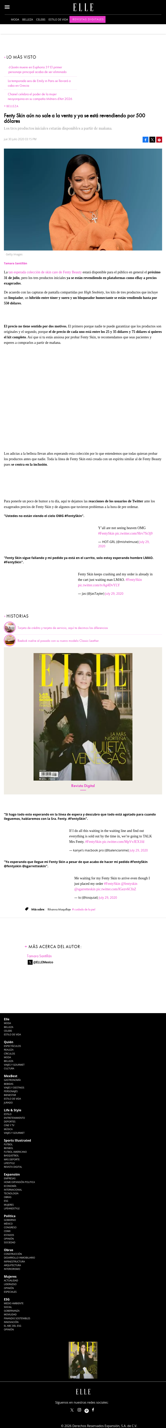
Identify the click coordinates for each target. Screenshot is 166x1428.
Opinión (9, 1238)
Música (8, 1129)
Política (9, 1216)
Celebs (40, 19)
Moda (15, 19)
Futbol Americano (15, 1151)
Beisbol (8, 1148)
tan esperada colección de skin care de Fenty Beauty (45, 272)
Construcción (13, 1254)
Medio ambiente (13, 1303)
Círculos (9, 1053)
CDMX (7, 1231)
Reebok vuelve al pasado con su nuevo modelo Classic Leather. (58, 641)
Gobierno (10, 1220)
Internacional (13, 1189)
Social (8, 1307)
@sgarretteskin (85, 889)
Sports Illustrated (17, 1140)
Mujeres (9, 1204)
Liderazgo (10, 1284)
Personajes (11, 1091)
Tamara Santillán (39, 956)
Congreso (10, 1227)
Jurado (8, 1102)
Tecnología (11, 1193)
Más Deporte (12, 1159)
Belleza (27, 19)
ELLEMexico (72, 1410)
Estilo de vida (58, 19)
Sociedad (9, 1242)
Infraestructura (14, 1261)
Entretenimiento (14, 1118)
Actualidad (11, 1280)
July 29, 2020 (114, 593)
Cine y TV (9, 1125)
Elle (6, 1019)
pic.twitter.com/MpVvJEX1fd (123, 842)
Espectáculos (12, 1046)
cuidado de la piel (84, 909)
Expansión (12, 1174)
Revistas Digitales (88, 19)
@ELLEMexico (43, 962)
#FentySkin (106, 533)
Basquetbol (11, 1155)
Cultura (9, 1068)
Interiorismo (12, 1269)
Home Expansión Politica (19, 1182)
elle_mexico (82, 1408)
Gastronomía (12, 1080)
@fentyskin (129, 884)
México (8, 1223)
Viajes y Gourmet (14, 1064)
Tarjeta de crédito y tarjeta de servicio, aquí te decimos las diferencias (63, 628)
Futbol (8, 1144)
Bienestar (10, 1095)
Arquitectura (12, 1265)
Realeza (8, 1049)
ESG (6, 1200)
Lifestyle (9, 1163)
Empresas (10, 1178)
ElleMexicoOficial (96, 1408)
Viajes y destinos (14, 1087)
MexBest (10, 1076)
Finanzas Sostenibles (17, 1318)
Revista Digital (83, 786)
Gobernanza (12, 1310)
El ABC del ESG (12, 1325)
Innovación (11, 1322)
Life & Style (12, 1110)
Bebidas (8, 1084)
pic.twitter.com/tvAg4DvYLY (99, 585)
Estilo (8, 1114)
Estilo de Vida (12, 1098)
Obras (8, 1197)
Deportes (9, 1121)
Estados (9, 1235)
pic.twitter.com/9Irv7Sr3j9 (134, 533)
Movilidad (10, 1314)
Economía (10, 1186)
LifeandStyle (12, 1208)
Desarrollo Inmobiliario (19, 1257)
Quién (8, 1042)
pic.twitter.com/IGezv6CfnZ (116, 889)
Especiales (10, 1291)
